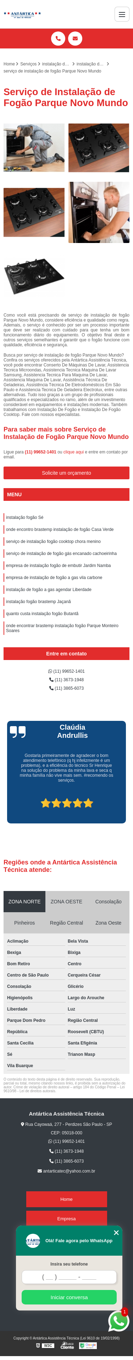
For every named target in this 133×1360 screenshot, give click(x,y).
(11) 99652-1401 (41, 452)
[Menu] (122, 14)
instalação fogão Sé (24, 517)
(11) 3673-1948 (66, 679)
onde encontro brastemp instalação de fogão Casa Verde (60, 529)
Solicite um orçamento (66, 473)
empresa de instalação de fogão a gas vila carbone (54, 577)
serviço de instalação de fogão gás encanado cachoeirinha (61, 553)
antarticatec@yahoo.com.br (66, 1171)
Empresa (66, 1218)
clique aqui (73, 452)
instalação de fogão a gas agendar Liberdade (49, 589)
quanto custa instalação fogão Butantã (42, 613)
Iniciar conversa (69, 1297)
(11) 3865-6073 (66, 688)
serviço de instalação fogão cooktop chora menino (53, 541)
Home (66, 1199)
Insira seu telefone (69, 1264)
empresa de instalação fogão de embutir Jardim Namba (58, 565)
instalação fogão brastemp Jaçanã (38, 601)
